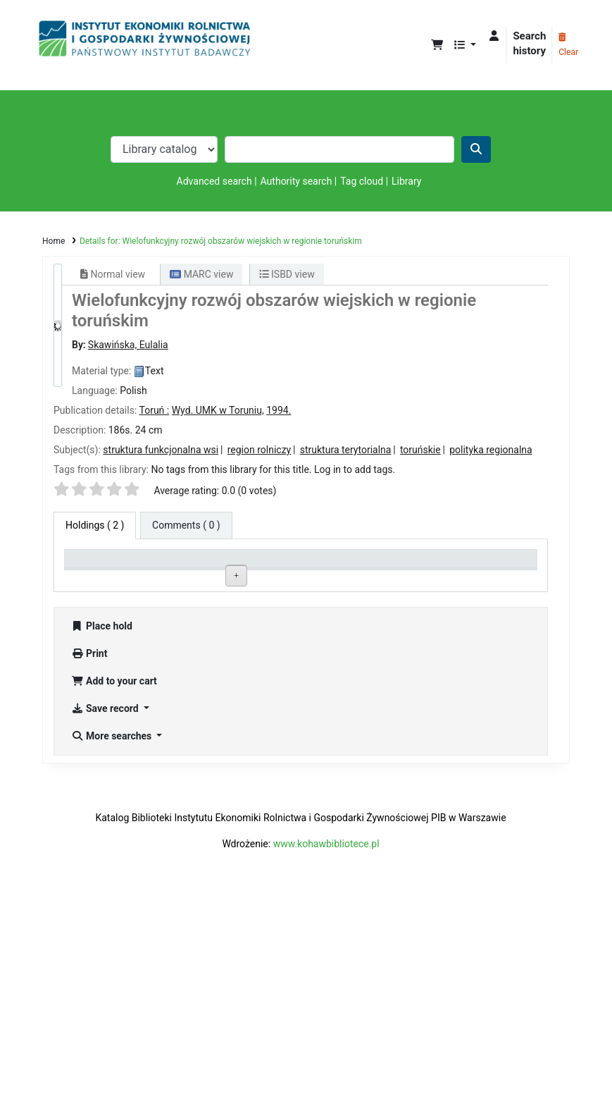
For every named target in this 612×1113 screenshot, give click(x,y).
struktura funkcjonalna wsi (160, 449)
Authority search (296, 181)
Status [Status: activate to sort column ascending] (370, 564)
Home (53, 241)
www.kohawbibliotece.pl (326, 1057)
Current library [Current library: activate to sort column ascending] (196, 564)
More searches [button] (112, 949)
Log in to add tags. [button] (354, 469)
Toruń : (154, 410)
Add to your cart (114, 894)
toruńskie (420, 449)
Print (89, 867)
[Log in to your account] (494, 36)
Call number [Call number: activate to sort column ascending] (286, 564)
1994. (278, 410)
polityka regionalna (490, 449)
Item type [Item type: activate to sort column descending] (92, 564)
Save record (106, 922)
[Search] (476, 149)
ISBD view (287, 274)
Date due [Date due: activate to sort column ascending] (469, 564)
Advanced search (214, 181)
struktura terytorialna (346, 449)
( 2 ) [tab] (94, 525)
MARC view (201, 274)
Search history (529, 43)
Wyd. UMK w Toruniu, (218, 410)
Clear (568, 45)
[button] (437, 45)
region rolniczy (259, 449)
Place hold (101, 839)
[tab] (186, 525)
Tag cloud (361, 181)
